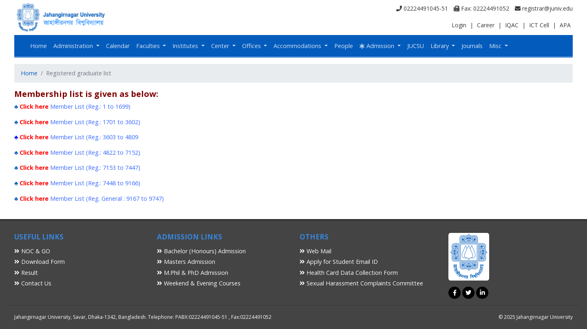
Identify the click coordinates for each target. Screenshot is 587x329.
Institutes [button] (186, 46)
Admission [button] (378, 46)
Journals (472, 46)
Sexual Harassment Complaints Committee (361, 283)
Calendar (118, 46)
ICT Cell (539, 25)
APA (565, 25)
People (343, 46)
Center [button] (221, 46)
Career (485, 25)
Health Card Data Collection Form (349, 272)
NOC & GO (32, 251)
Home (38, 46)
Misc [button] (496, 46)
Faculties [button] (148, 46)
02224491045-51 (422, 8)
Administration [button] (74, 46)
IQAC (512, 25)
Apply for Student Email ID (339, 261)
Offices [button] (252, 46)
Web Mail (315, 251)
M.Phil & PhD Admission (192, 272)
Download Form (39, 261)
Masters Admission (186, 261)
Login (459, 25)
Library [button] (440, 46)
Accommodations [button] (298, 46)
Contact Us (32, 283)
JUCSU (415, 46)
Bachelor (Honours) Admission (201, 251)
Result (26, 272)
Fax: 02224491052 (481, 8)
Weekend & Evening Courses (199, 283)
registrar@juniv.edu (544, 8)
